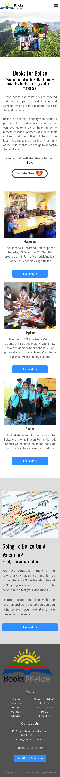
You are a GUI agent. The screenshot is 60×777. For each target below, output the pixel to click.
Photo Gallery (44, 707)
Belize (44, 711)
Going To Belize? (44, 699)
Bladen (15, 707)
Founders (16, 711)
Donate (15, 716)
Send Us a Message (30, 758)
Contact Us (44, 716)
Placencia (16, 703)
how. (30, 162)
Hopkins (44, 703)
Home (16, 699)
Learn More (30, 273)
